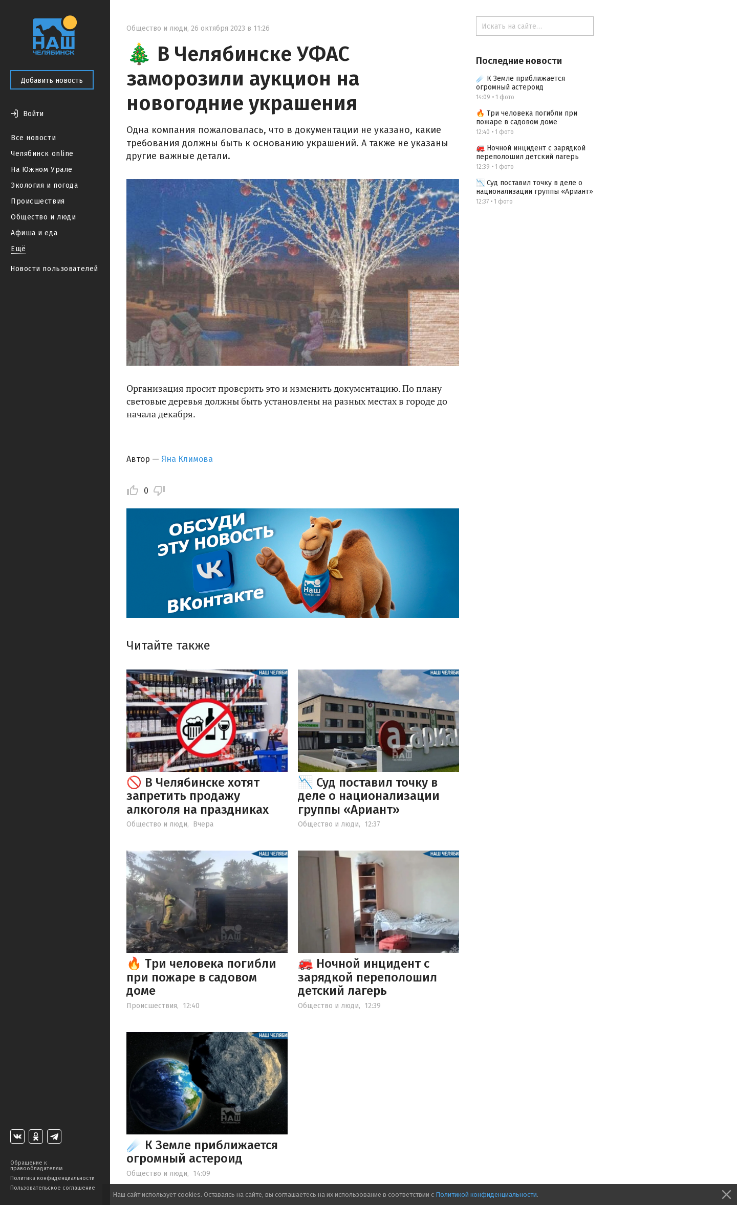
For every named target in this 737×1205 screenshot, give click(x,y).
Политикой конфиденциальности (486, 1194)
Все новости (33, 137)
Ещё (18, 248)
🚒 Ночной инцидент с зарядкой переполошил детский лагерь (367, 977)
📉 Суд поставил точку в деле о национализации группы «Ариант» (369, 796)
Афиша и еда (34, 233)
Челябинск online (42, 153)
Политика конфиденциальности (52, 1178)
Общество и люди (43, 217)
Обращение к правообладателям (36, 1165)
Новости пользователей (54, 268)
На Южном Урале (42, 169)
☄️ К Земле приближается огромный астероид (202, 1152)
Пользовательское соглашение (52, 1188)
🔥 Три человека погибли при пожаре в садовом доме (201, 977)
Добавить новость (52, 80)
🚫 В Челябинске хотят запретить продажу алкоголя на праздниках (197, 796)
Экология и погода (44, 185)
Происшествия (38, 201)
